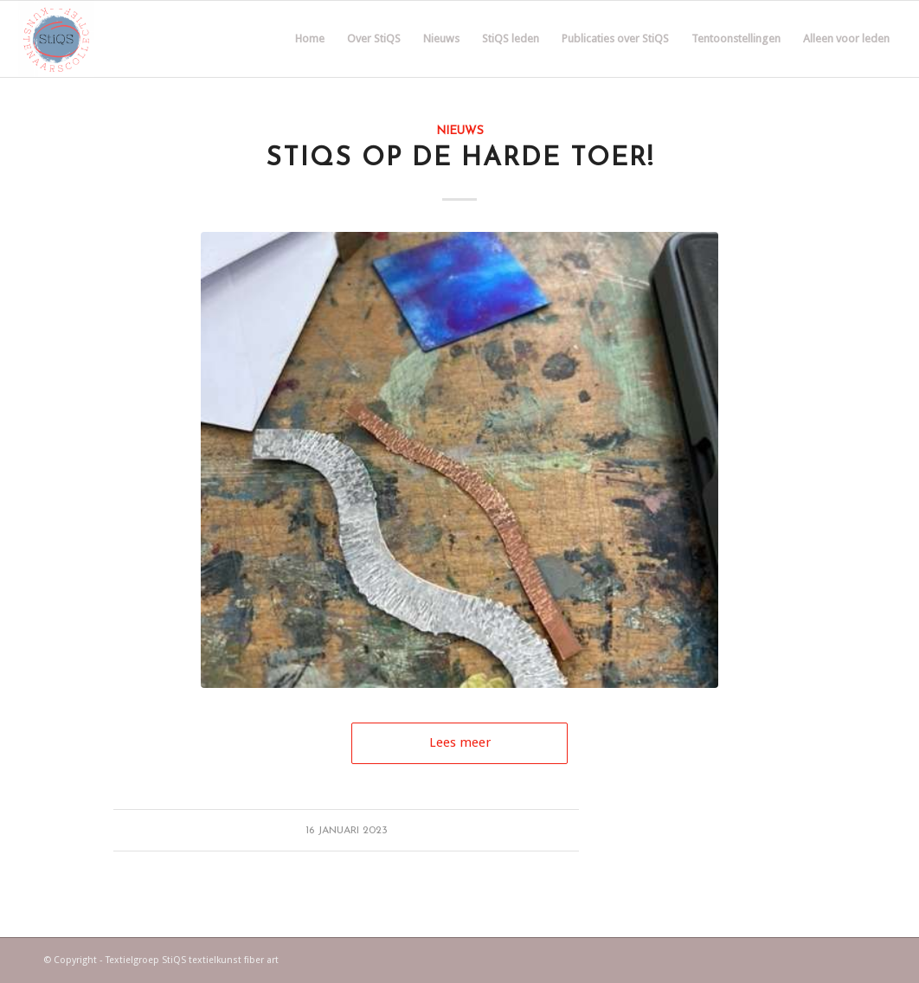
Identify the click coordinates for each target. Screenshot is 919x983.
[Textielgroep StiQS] (56, 39)
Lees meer (460, 742)
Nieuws (460, 131)
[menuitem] (310, 39)
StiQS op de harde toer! (460, 158)
